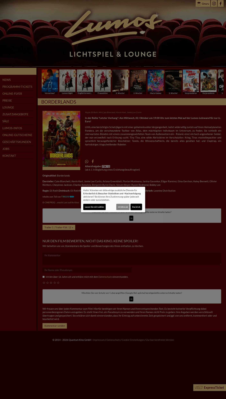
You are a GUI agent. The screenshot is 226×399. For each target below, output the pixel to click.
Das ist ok (136, 207)
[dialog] (113, 199)
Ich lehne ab (123, 207)
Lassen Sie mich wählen (94, 207)
